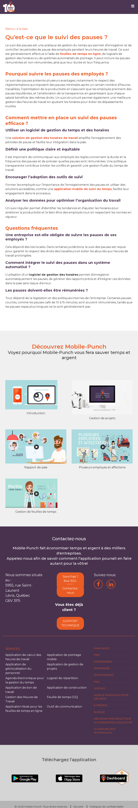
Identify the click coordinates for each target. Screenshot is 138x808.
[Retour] (16, 29)
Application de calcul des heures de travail (23, 657)
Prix (97, 654)
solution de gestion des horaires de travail (45, 138)
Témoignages (104, 674)
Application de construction (67, 687)
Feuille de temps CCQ (62, 697)
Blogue (99, 712)
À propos (101, 705)
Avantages (102, 648)
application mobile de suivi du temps (83, 189)
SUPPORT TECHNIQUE (70, 623)
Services (12, 649)
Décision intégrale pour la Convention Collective (113, 720)
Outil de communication (64, 706)
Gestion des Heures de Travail (21, 699)
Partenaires (103, 661)
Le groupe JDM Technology (104, 731)
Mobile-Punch (33, 806)
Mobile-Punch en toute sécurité (111, 697)
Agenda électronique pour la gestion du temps (24, 680)
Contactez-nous (70, 590)
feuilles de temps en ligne (80, 54)
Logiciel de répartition (62, 678)
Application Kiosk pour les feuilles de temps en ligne (23, 709)
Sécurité (78, 806)
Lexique (99, 688)
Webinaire (102, 668)
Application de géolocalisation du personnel (18, 669)
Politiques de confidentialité (106, 806)
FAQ (96, 681)
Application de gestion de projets (65, 666)
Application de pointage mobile (64, 657)
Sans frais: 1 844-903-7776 (70, 581)
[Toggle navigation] (134, 7)
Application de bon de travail (21, 690)
